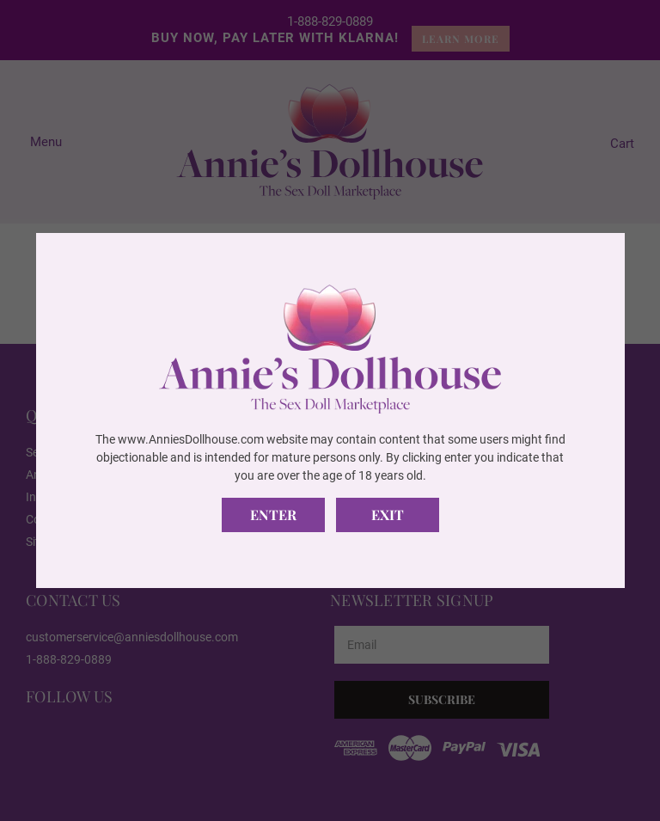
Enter (273, 514)
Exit (387, 514)
